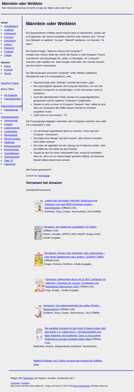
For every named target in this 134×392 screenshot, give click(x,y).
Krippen (8, 124)
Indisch (8, 44)
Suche (7, 73)
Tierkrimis (28, 378)
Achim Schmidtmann (81, 386)
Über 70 (8, 160)
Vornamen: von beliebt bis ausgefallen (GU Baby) (70, 226)
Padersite (9, 142)
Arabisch (9, 29)
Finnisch (8, 37)
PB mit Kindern (12, 138)
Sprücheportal (11, 156)
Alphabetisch (11, 26)
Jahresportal (11, 120)
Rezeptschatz (11, 149)
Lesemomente (12, 127)
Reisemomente (12, 146)
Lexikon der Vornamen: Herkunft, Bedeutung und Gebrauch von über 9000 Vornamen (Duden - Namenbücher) (71, 204)
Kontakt (8, 69)
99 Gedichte (10, 95)
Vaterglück (9, 164)
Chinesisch (10, 33)
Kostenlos (25, 383)
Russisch (9, 48)
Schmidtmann (11, 153)
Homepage (44, 175)
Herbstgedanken (10, 117)
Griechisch (10, 40)
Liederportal (10, 131)
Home (7, 66)
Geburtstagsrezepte (11, 106)
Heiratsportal (11, 109)
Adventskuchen (12, 98)
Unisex (8, 55)
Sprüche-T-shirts (10, 83)
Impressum (15, 383)
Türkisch (8, 51)
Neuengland (10, 135)
